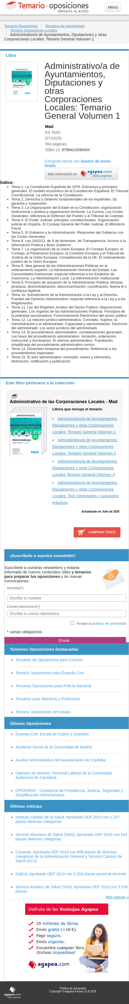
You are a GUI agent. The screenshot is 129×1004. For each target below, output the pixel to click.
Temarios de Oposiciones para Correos (49, 660)
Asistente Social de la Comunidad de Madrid (54, 747)
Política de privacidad (73, 988)
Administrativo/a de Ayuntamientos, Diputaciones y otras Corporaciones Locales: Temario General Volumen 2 (85, 446)
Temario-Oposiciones (21, 26)
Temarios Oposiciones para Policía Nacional (53, 686)
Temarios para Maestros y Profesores (48, 699)
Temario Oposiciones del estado (43, 712)
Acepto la (101, 623)
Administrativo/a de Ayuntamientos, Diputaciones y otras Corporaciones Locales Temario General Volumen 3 (85, 468)
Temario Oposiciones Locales (33, 30)
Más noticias (116, 897)
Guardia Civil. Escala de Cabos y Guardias (52, 734)
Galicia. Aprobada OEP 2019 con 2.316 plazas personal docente (71, 874)
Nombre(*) (15, 588)
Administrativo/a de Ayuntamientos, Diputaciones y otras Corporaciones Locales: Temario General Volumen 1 (85, 425)
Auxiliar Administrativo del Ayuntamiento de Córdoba (60, 760)
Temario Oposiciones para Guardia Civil (50, 673)
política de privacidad (109, 623)
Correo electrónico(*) (23, 606)
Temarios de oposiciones (65, 26)
